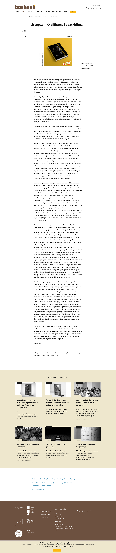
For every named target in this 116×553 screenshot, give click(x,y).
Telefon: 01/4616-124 (60, 510)
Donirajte (43, 521)
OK (57, 550)
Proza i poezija (56, 12)
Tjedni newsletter (96, 5)
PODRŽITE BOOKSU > (38, 489)
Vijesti (17, 12)
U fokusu (47, 12)
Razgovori (39, 12)
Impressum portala (45, 514)
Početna (31, 16)
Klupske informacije (46, 511)
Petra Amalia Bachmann (84, 419)
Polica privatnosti (45, 517)
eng (100, 8)
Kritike (23, 12)
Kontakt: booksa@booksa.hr (62, 508)
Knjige (65, 12)
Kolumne (31, 12)
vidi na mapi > (58, 521)
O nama (43, 508)
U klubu (73, 12)
